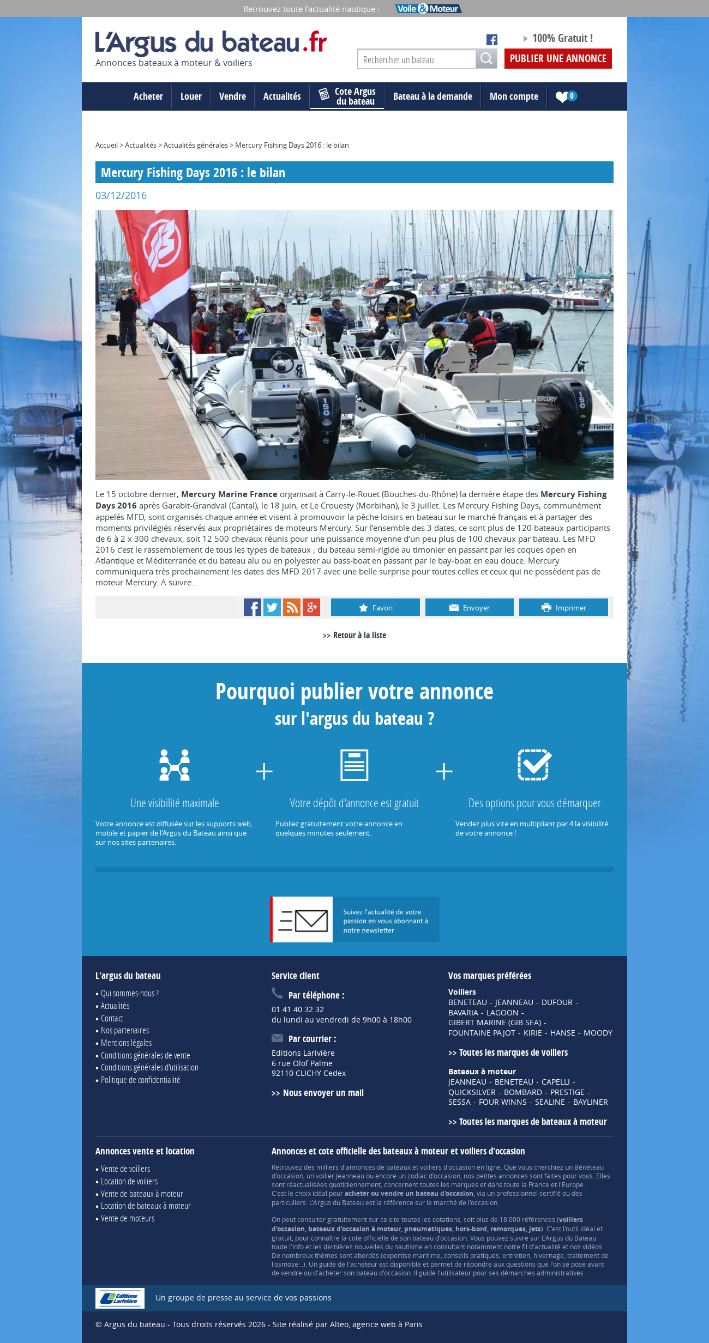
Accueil (106, 145)
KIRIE (533, 1033)
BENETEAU (467, 1002)
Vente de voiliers (125, 1168)
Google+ (311, 607)
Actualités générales (196, 145)
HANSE (562, 1033)
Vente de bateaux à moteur (142, 1193)
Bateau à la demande (432, 96)
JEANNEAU (514, 1002)
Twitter (272, 607)
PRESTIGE (567, 1092)
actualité (547, 1246)
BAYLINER (590, 1102)
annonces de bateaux (378, 1167)
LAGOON (502, 1013)
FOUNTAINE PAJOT (481, 1033)
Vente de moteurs (127, 1218)
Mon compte (514, 96)
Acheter (148, 96)
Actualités (282, 96)
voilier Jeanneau (340, 1175)
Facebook (252, 607)
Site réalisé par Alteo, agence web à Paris (348, 1324)
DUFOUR (557, 1002)
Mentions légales (126, 1042)
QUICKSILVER (472, 1092)
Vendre (232, 96)
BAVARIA (463, 1013)
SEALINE (550, 1102)
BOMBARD (523, 1092)
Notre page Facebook (491, 39)
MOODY (598, 1033)
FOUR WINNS (503, 1102)
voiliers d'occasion (447, 1167)
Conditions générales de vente (145, 1055)
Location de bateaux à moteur (146, 1205)
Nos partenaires (125, 1030)
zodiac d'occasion (433, 1175)
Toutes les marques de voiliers (513, 1052)
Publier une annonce (558, 58)
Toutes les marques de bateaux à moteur (533, 1121)
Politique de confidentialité (141, 1079)
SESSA (459, 1102)
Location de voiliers (129, 1181)
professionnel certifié (528, 1193)
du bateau (347, 96)
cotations (446, 1219)
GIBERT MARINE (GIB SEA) (494, 1022)
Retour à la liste (359, 635)
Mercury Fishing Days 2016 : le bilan (292, 145)
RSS (292, 607)
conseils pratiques (471, 1255)
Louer (191, 96)
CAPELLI (556, 1082)
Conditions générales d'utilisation (150, 1067)
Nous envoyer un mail (323, 1092)
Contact (112, 1018)
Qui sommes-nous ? (130, 993)
